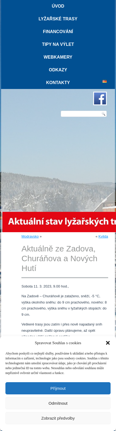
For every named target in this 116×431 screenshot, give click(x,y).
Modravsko (30, 236)
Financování (58, 31)
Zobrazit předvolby (58, 418)
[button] (108, 343)
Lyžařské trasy (57, 19)
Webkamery (58, 57)
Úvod (58, 6)
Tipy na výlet (58, 44)
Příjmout (58, 388)
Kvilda (103, 236)
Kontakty (58, 82)
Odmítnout (58, 403)
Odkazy (58, 70)
